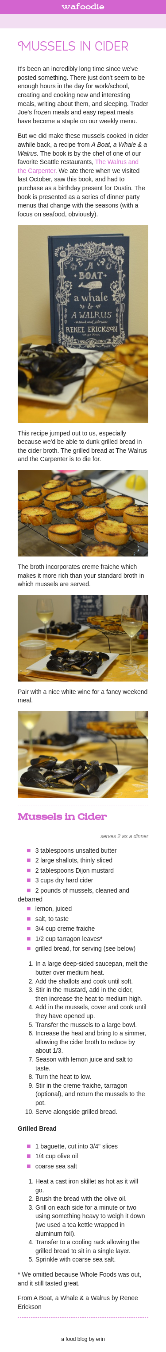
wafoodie (83, 7)
